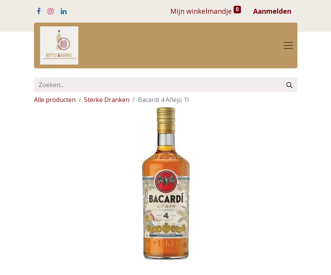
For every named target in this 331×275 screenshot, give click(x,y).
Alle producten (55, 99)
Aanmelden (272, 11)
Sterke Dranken (106, 99)
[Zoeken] (289, 85)
